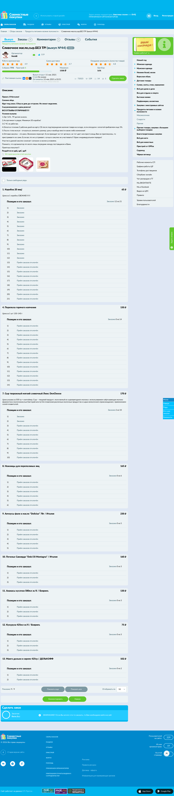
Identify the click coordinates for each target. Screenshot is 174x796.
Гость (14, 717)
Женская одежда (144, 64)
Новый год (141, 60)
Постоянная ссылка (11, 78)
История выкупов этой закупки (18, 154)
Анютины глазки (120, 15)
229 (168, 737)
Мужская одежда (144, 68)
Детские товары (144, 81)
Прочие (140, 124)
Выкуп (8, 39)
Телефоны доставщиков (147, 171)
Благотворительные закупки (149, 134)
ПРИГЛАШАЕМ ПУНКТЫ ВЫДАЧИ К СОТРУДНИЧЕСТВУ (58, 775)
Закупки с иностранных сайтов (150, 105)
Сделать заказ (118, 78)
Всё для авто (142, 138)
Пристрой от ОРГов (145, 146)
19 (168, 746)
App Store (146, 791)
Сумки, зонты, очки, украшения (150, 85)
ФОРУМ (82, 24)
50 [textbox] (120, 689)
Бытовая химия (143, 97)
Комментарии (48, 39)
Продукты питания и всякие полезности (19, 44)
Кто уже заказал (166, 412)
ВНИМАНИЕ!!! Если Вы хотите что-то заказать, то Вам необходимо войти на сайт (77, 715)
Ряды (165, 407)
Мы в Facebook (143, 187)
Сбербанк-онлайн (144, 175)
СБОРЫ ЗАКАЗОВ (52, 737)
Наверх (77, 699)
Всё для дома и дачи (146, 89)
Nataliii (14, 56)
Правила (140, 195)
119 (43, 55)
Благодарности (143, 204)
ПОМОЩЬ (99, 24)
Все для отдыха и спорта (147, 93)
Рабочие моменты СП (146, 162)
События (91, 39)
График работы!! (141, 53)
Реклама (85, 760)
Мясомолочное (143, 115)
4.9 (26, 64)
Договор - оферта (89, 770)
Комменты (167, 417)
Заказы (25, 39)
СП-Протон (27, 791)
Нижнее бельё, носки (146, 73)
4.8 (114, 64)
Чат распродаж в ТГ (145, 179)
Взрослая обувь (144, 77)
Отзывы (72, 39)
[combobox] (122, 689)
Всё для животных (145, 142)
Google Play (166, 791)
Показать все (76, 689)
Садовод (141, 150)
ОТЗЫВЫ (46, 24)
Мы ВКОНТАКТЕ (144, 183)
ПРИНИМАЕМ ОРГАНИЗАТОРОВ (103, 17)
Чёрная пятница (144, 155)
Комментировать (55, 699)
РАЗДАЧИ (28, 24)
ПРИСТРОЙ (64, 24)
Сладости (141, 119)
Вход (156, 16)
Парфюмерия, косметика (148, 101)
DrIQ (134, 15)
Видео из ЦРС (143, 191)
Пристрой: (21, 68)
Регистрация (167, 16)
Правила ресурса (89, 765)
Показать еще (53, 689)
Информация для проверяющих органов (98, 776)
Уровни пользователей (146, 200)
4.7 (70, 64)
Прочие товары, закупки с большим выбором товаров (152, 129)
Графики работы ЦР (145, 166)
